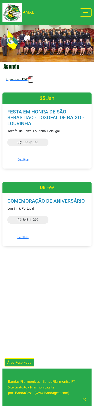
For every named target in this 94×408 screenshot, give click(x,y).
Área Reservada (19, 362)
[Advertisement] (47, 300)
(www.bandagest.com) (52, 393)
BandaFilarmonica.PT (59, 381)
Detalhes (23, 159)
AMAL (18, 12)
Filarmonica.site (42, 387)
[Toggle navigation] (86, 12)
